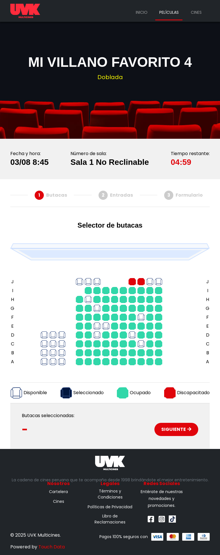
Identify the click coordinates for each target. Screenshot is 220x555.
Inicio (142, 12)
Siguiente (176, 429)
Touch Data (51, 547)
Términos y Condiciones (110, 494)
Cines (196, 12)
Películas (169, 12)
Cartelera (58, 492)
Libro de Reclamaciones (110, 519)
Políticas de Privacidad (110, 507)
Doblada (110, 77)
